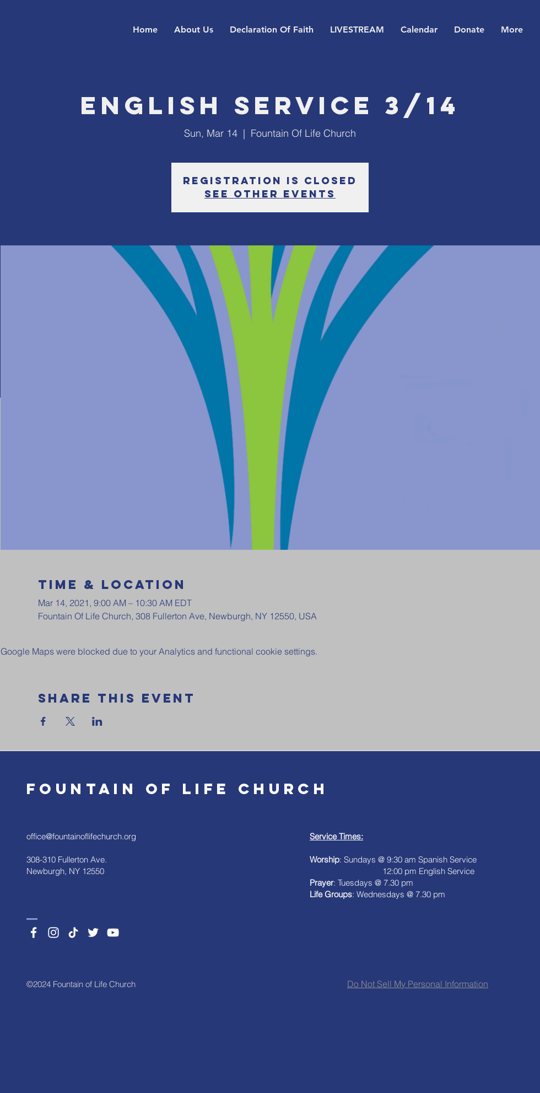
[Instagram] (53, 932)
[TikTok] (73, 932)
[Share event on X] (70, 721)
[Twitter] (93, 932)
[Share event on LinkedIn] (97, 721)
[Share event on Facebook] (43, 721)
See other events (270, 193)
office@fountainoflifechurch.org (81, 836)
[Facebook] (33, 932)
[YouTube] (113, 932)
